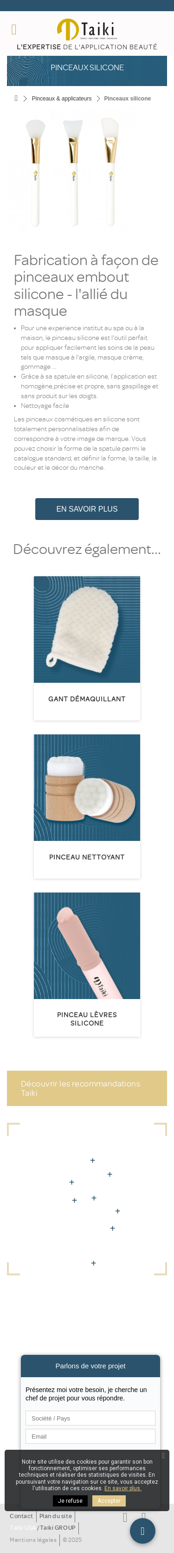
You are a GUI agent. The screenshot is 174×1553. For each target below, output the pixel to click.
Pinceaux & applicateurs (62, 98)
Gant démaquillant (87, 699)
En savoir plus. (123, 1488)
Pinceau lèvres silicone (87, 1019)
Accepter (109, 1501)
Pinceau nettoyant (87, 857)
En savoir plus (86, 509)
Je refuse (70, 1501)
